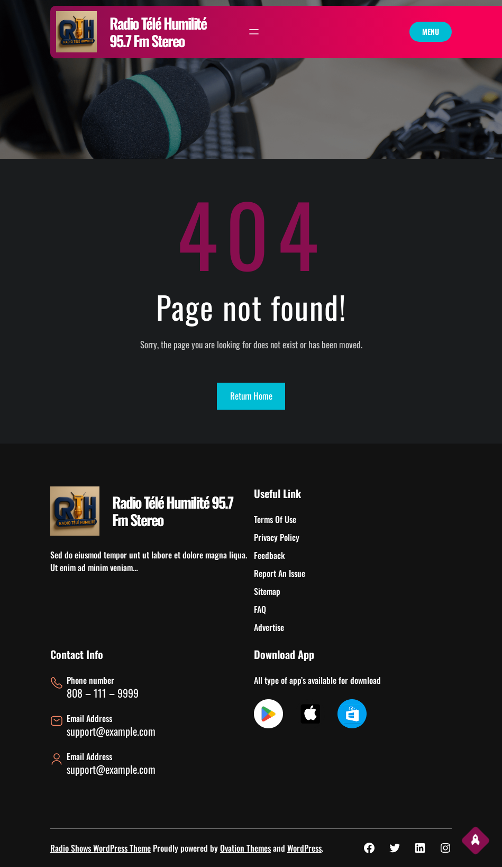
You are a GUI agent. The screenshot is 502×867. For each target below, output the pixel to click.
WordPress (304, 848)
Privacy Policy (276, 537)
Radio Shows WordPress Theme (100, 848)
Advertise (269, 627)
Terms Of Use (275, 519)
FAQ (260, 609)
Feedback (269, 555)
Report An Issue (279, 573)
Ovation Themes (245, 848)
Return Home (251, 395)
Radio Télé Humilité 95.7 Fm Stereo (157, 32)
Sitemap (267, 591)
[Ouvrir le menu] (254, 32)
